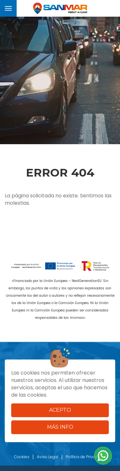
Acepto (60, 410)
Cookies (21, 456)
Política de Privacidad (86, 456)
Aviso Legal (47, 456)
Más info (60, 427)
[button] (103, 455)
